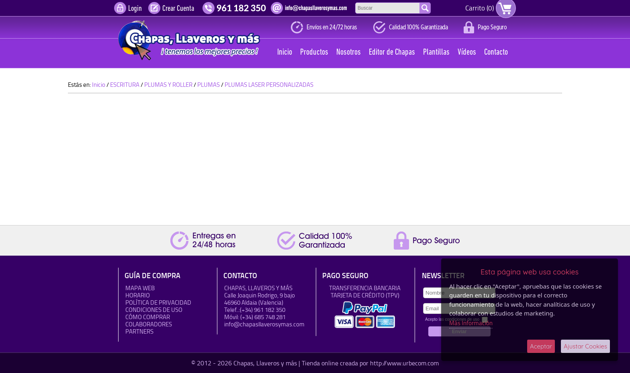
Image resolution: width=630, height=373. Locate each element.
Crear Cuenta (178, 9)
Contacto (496, 52)
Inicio (284, 52)
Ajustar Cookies (585, 346)
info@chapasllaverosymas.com (264, 324)
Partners (139, 331)
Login (135, 9)
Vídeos (467, 52)
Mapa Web (140, 288)
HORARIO (137, 295)
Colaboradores (148, 324)
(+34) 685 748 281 (263, 317)
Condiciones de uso (153, 309)
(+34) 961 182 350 (262, 309)
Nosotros (348, 52)
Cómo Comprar (147, 317)
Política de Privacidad (158, 302)
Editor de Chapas (392, 52)
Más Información (471, 323)
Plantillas (436, 52)
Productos (314, 52)
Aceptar (541, 346)
